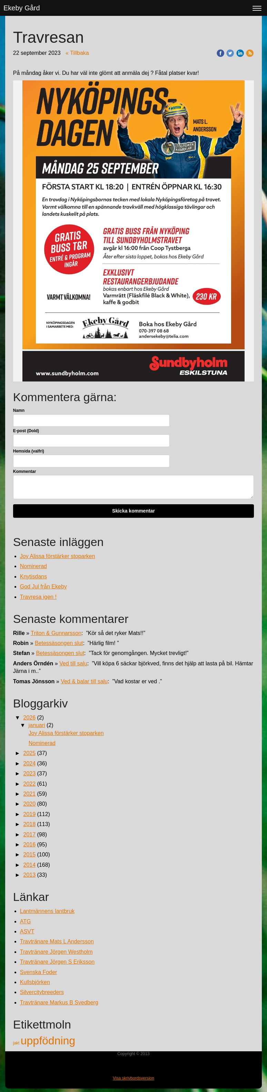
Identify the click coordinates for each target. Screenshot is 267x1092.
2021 (29, 794)
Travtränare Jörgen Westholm (56, 952)
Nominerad (33, 566)
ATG (25, 921)
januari (36, 725)
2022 (29, 784)
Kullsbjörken (35, 982)
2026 (29, 718)
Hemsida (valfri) (28, 451)
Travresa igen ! (38, 597)
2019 (29, 814)
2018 (29, 824)
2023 (29, 773)
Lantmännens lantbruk (47, 911)
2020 (29, 804)
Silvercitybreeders (42, 992)
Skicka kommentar (133, 511)
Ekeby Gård (21, 8)
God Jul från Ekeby (43, 586)
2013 (29, 875)
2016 (29, 844)
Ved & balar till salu (84, 681)
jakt (17, 1043)
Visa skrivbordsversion (133, 1078)
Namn (18, 410)
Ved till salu (73, 663)
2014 (29, 865)
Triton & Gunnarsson (56, 633)
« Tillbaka (77, 53)
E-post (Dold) (26, 430)
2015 (29, 854)
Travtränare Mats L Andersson (57, 941)
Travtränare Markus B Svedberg (59, 1002)
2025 (29, 753)
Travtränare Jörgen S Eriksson (57, 962)
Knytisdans (33, 576)
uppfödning (48, 1040)
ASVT (27, 931)
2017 (29, 834)
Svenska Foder (38, 972)
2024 (29, 763)
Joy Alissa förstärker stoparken (57, 556)
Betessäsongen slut (59, 643)
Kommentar (24, 471)
